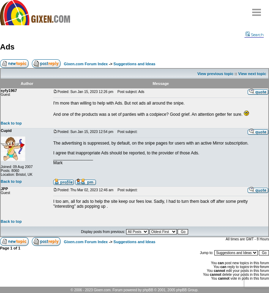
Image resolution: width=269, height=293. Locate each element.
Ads (7, 46)
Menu (256, 9)
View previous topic (215, 74)
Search (255, 34)
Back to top (11, 123)
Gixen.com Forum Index (86, 64)
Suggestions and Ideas (134, 64)
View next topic (252, 74)
